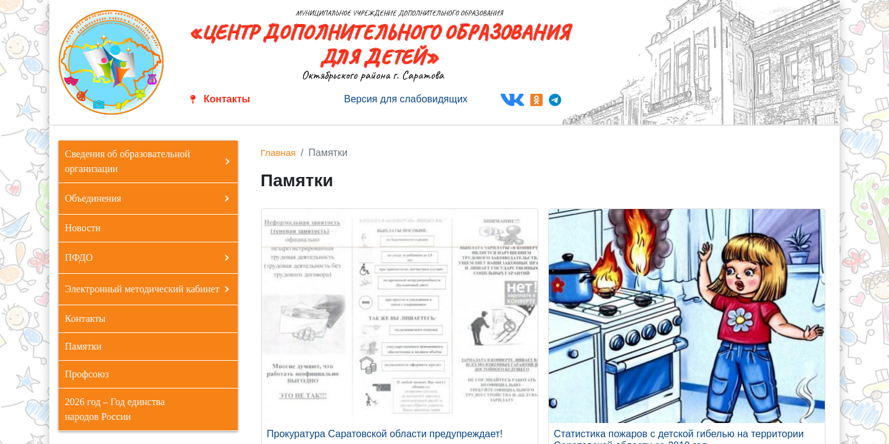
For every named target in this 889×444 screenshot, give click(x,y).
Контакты (227, 99)
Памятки (83, 346)
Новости (83, 228)
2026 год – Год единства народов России (115, 409)
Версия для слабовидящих (405, 99)
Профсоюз (87, 374)
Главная (278, 152)
